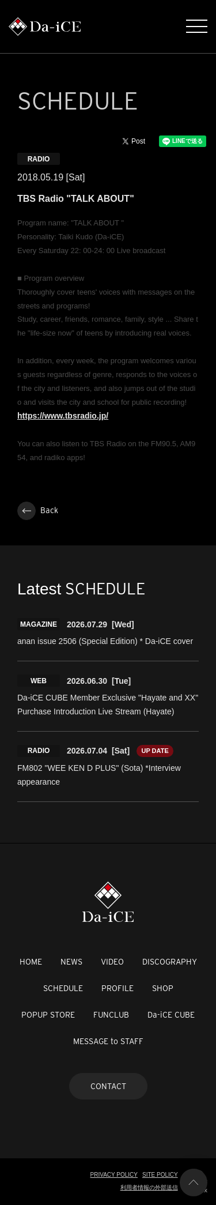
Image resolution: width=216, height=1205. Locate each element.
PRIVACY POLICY (114, 1175)
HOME (31, 961)
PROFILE (117, 988)
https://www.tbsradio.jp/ (62, 415)
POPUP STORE (48, 1014)
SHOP (162, 988)
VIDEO (112, 961)
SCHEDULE (63, 988)
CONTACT (108, 1086)
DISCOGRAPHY (169, 961)
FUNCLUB (111, 1014)
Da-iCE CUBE (171, 1014)
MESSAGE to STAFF (108, 1041)
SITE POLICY (160, 1175)
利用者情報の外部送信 (149, 1187)
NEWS (71, 961)
